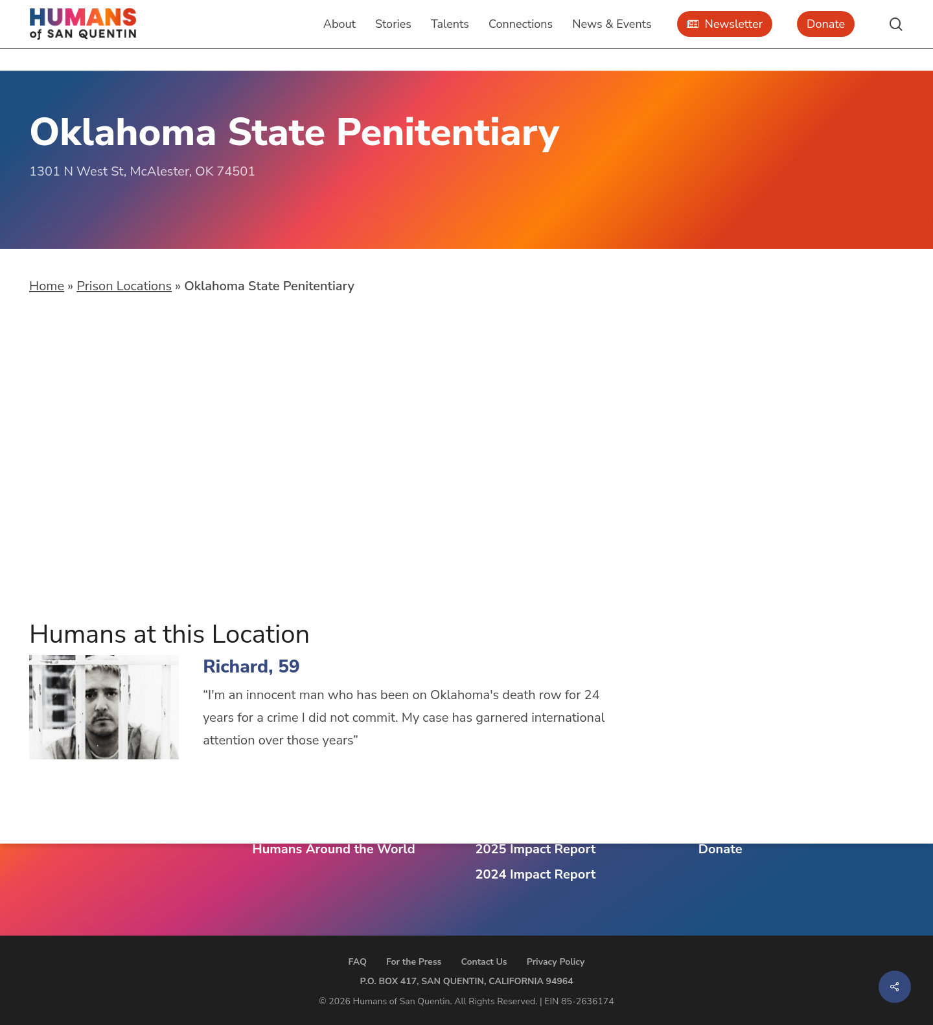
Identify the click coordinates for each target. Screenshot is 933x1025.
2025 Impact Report (536, 849)
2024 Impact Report (536, 874)
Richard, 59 (251, 666)
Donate (720, 849)
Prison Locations (124, 286)
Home (46, 286)
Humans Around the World (333, 849)
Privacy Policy (556, 962)
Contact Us (484, 962)
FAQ (358, 962)
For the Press (414, 962)
